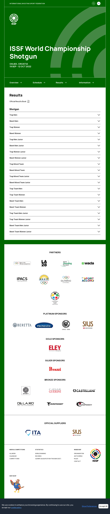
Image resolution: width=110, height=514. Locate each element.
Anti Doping (78, 456)
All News (12, 453)
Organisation (79, 453)
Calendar (13, 456)
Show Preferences (89, 506)
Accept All (103, 506)
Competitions (14, 459)
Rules (76, 459)
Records (38, 456)
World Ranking (40, 453)
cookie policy (16, 507)
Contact (77, 461)
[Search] (93, 3)
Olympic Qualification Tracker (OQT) (48, 459)
